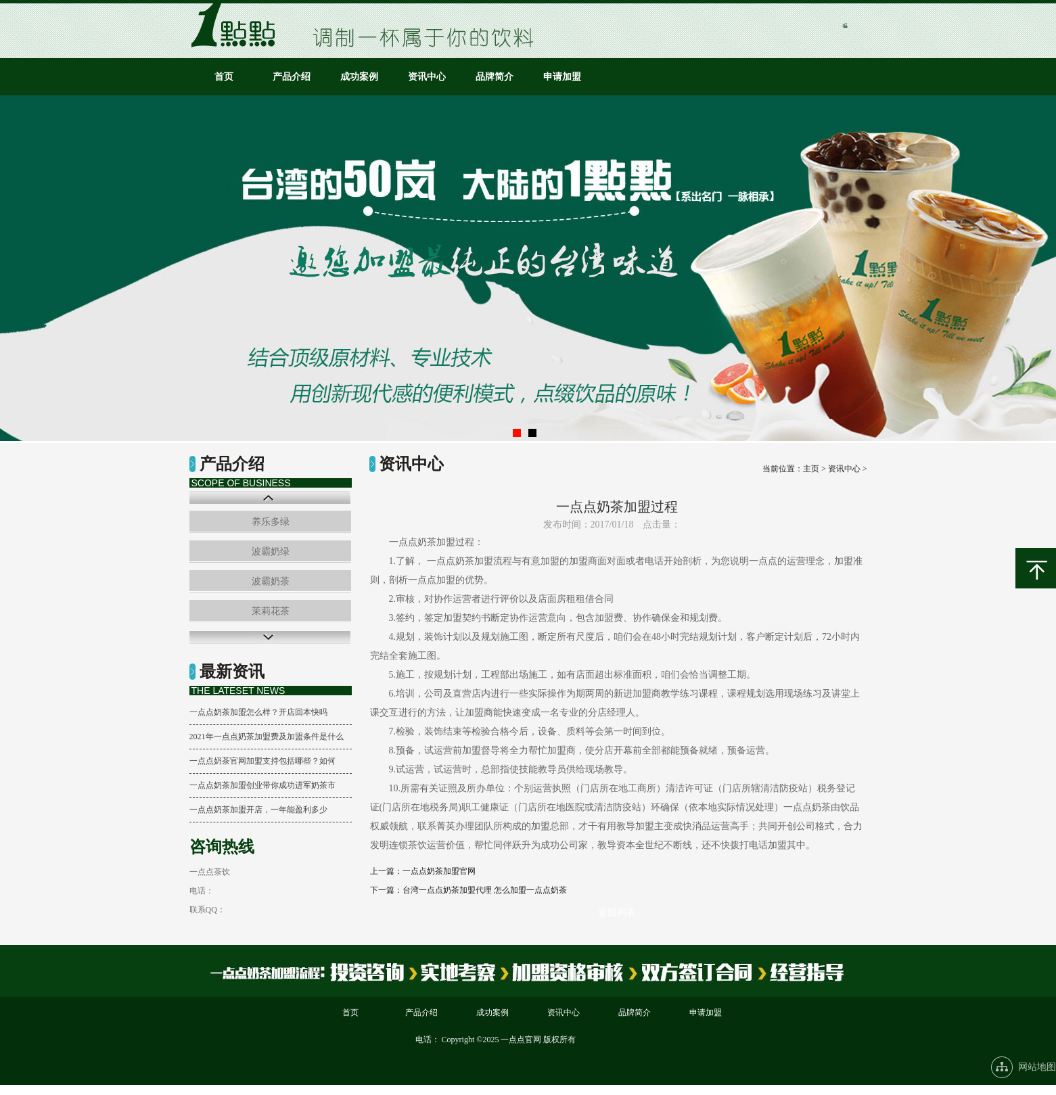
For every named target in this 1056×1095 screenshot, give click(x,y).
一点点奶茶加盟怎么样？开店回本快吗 (258, 712)
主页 (811, 468)
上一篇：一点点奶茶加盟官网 (423, 871)
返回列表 (617, 913)
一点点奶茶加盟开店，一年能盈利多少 (258, 809)
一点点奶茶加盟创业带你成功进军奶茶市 (262, 785)
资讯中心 (427, 77)
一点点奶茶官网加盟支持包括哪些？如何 (262, 761)
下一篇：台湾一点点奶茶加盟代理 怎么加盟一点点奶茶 (468, 890)
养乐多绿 (271, 522)
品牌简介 (494, 77)
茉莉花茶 (271, 611)
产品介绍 (292, 77)
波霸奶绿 (271, 551)
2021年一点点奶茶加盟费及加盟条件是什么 (266, 736)
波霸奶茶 (271, 581)
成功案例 (359, 77)
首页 (223, 77)
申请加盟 (562, 77)
